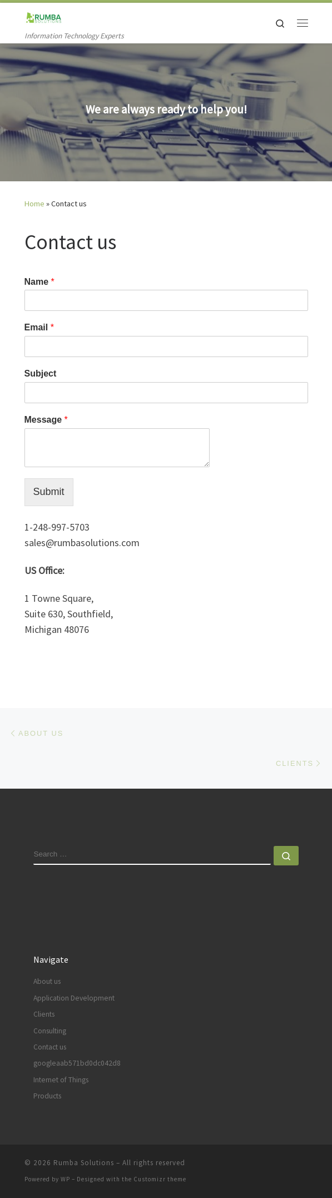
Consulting (49, 1031)
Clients (43, 1014)
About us (47, 981)
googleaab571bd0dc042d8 (77, 1063)
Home (34, 204)
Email (39, 327)
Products (47, 1096)
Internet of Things (60, 1080)
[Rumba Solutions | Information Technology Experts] (43, 16)
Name (39, 281)
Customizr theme (159, 1179)
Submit (49, 491)
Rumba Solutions (83, 1162)
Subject (40, 373)
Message (46, 419)
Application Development (74, 998)
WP (65, 1179)
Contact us (49, 1047)
